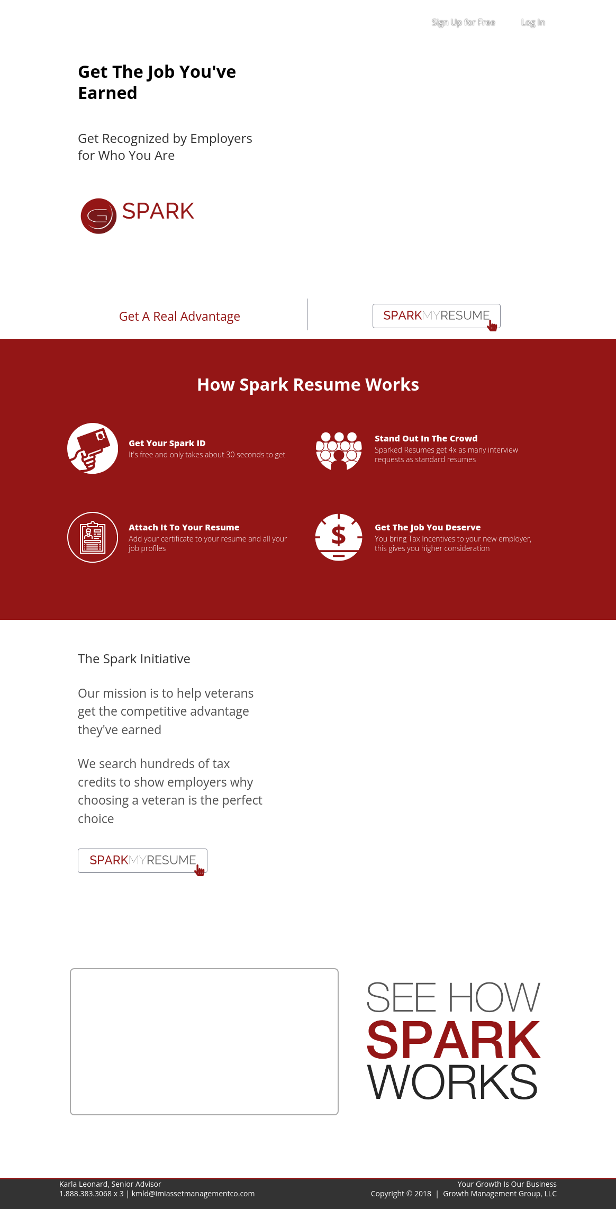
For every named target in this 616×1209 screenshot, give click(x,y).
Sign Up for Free (463, 22)
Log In (533, 22)
